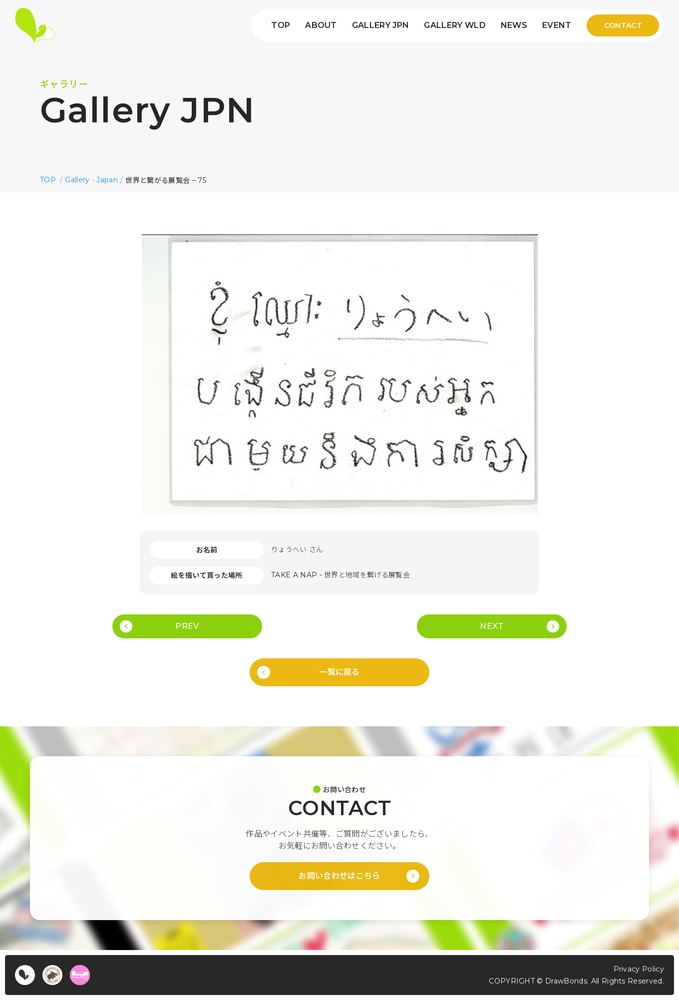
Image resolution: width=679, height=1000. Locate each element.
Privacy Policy (639, 969)
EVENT (557, 25)
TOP (280, 25)
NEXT (491, 626)
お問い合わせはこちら (339, 876)
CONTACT (623, 25)
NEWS (514, 25)
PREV (187, 626)
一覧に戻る (339, 672)
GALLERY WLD (455, 25)
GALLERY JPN (380, 25)
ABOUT (321, 25)
